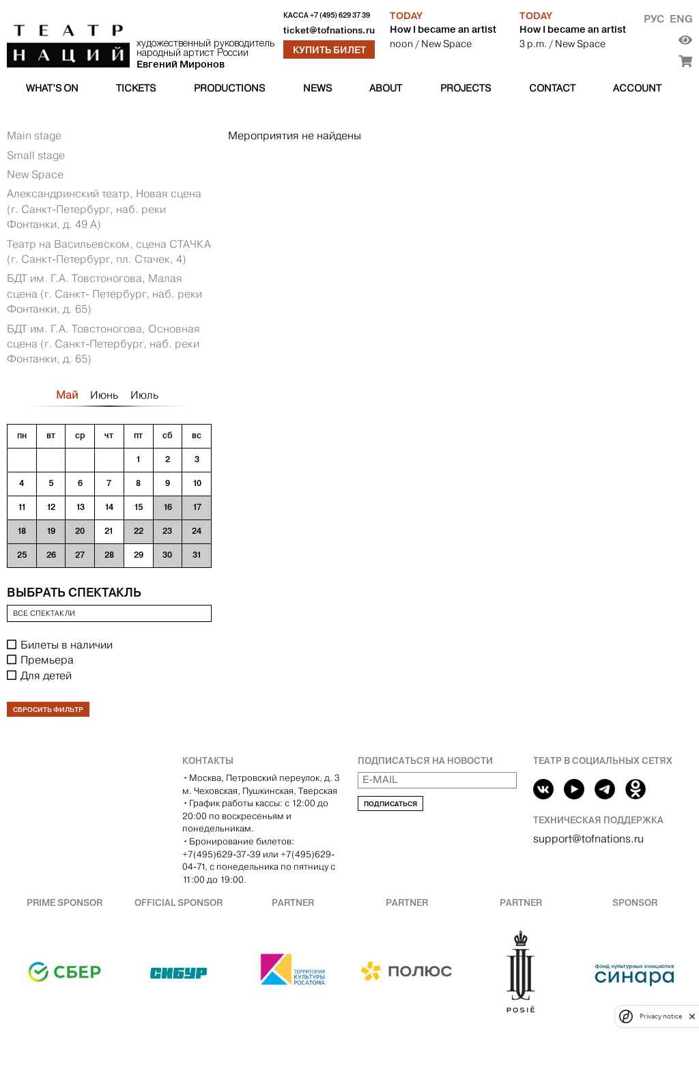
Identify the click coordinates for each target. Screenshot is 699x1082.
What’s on (52, 88)
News (317, 88)
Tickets (136, 88)
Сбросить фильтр (48, 709)
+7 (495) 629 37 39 (340, 15)
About (385, 88)
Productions (229, 88)
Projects (465, 88)
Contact (552, 88)
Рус (654, 18)
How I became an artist (443, 29)
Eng (681, 18)
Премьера (47, 659)
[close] (692, 1016)
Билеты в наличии (66, 644)
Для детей (46, 675)
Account (637, 88)
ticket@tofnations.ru (329, 30)
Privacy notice (661, 1016)
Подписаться (390, 803)
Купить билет (329, 50)
